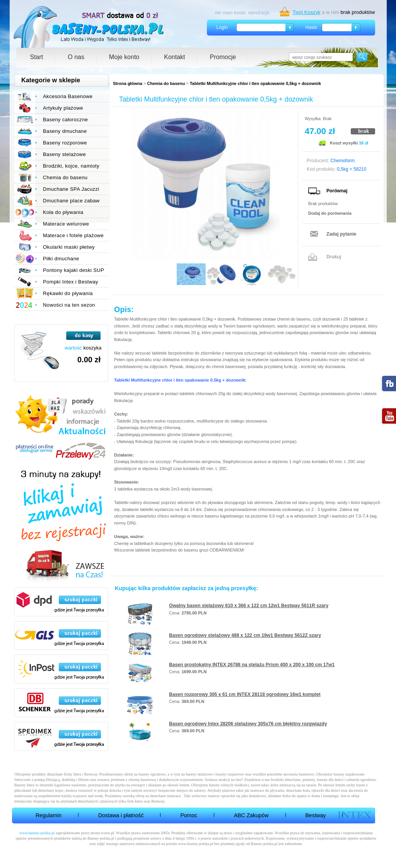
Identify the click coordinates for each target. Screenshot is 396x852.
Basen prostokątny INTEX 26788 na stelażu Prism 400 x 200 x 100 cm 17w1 (252, 664)
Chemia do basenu (166, 83)
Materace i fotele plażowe (73, 235)
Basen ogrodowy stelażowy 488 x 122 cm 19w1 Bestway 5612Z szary (245, 635)
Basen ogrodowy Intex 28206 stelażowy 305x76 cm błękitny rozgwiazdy (248, 723)
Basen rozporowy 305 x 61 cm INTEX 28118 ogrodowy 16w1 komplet (245, 694)
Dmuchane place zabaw (71, 201)
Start (36, 57)
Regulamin (48, 815)
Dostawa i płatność (121, 815)
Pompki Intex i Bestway (70, 282)
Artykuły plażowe (63, 108)
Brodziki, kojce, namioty (71, 166)
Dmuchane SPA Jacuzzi (71, 189)
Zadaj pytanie (341, 234)
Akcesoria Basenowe (67, 96)
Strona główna (127, 83)
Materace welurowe (66, 224)
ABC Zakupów (251, 815)
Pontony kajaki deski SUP (73, 270)
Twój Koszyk (306, 12)
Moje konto (124, 57)
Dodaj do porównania (330, 213)
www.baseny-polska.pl (37, 833)
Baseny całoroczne (65, 119)
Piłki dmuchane (61, 258)
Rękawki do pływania (68, 293)
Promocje (223, 57)
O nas (76, 57)
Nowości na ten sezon (69, 305)
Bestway (316, 815)
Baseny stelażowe (64, 154)
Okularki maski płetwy (69, 247)
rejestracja (258, 12)
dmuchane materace (165, 796)
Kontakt (174, 57)
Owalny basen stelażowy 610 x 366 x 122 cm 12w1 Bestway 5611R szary (248, 605)
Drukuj (333, 257)
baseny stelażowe (199, 774)
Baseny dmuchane (65, 131)
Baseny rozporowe (65, 143)
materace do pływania (267, 790)
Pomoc (188, 815)
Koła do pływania (63, 212)
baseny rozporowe (230, 774)
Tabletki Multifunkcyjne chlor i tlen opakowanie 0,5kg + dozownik (255, 83)
